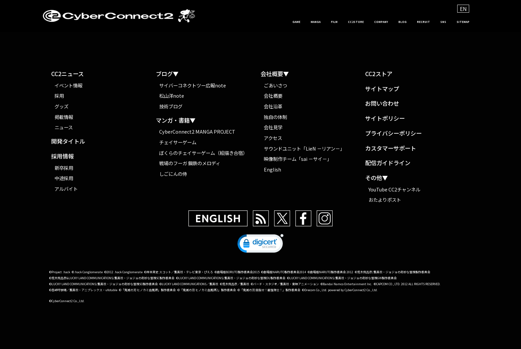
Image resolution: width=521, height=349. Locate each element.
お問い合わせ (382, 103)
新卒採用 (63, 167)
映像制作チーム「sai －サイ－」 (298, 159)
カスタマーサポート (390, 148)
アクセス (273, 137)
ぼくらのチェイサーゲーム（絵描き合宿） (203, 152)
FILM (280, 22)
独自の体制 (275, 116)
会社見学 (273, 127)
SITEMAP (458, 22)
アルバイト (66, 188)
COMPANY (346, 22)
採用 (59, 95)
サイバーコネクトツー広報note (192, 85)
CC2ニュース (67, 73)
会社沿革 (273, 106)
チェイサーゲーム (177, 142)
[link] (260, 245)
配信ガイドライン (387, 163)
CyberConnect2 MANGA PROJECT (197, 131)
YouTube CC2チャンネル (394, 189)
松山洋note (171, 95)
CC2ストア (378, 73)
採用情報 (62, 156)
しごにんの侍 (173, 173)
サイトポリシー (385, 118)
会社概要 (273, 95)
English (272, 169)
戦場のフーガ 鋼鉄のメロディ (189, 163)
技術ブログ (170, 106)
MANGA (254, 22)
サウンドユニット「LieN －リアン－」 (304, 148)
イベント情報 (68, 85)
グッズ (61, 106)
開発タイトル (68, 141)
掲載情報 (63, 116)
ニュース (63, 127)
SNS (431, 22)
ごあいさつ (275, 85)
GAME (227, 22)
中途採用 (63, 177)
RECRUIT (404, 22)
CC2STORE (309, 22)
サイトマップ (382, 88)
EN (463, 9)
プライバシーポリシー (393, 133)
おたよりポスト (384, 199)
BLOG (375, 22)
